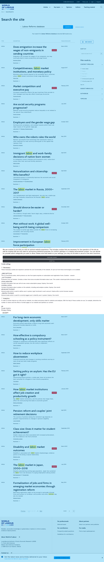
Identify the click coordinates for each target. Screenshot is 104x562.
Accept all (52, 261)
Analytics (6, 298)
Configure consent (52, 257)
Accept (5, 313)
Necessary (6, 267)
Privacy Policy (6, 310)
